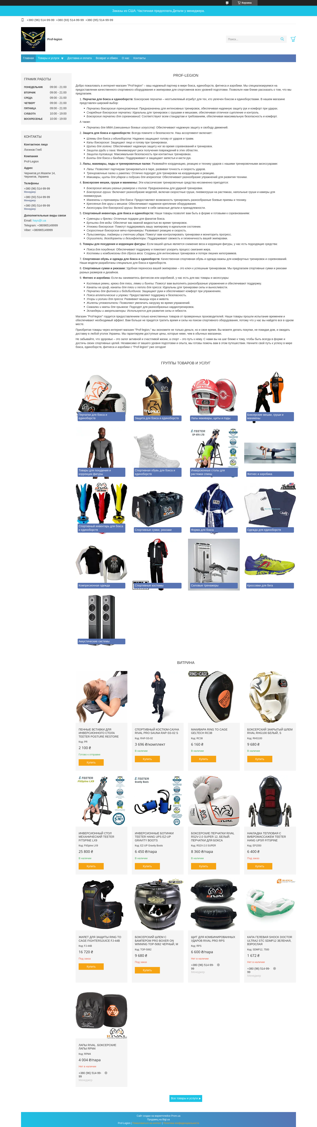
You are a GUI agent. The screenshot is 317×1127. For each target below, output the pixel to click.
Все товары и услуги (184, 1098)
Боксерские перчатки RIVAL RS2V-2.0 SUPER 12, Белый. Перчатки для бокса (212, 837)
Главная (28, 58)
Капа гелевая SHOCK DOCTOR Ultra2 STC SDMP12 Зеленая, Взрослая (269, 940)
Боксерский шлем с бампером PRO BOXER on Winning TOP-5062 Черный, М (156, 940)
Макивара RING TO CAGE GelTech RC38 (209, 731)
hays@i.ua (39, 220)
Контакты (139, 58)
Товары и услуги (48, 58)
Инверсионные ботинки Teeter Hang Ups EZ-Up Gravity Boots (154, 837)
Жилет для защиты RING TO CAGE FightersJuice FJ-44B (100, 938)
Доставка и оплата (79, 58)
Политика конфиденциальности (181, 1123)
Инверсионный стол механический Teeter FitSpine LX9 (96, 837)
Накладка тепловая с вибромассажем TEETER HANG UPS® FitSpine (266, 837)
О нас (125, 58)
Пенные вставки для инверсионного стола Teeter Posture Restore (99, 733)
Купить (91, 762)
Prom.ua (175, 1115)
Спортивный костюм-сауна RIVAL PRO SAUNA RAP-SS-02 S (157, 731)
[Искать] (282, 39)
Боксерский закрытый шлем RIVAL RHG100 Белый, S (270, 731)
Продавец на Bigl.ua (158, 1119)
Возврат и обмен (107, 58)
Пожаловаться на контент (146, 1123)
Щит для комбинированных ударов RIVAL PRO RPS (213, 938)
